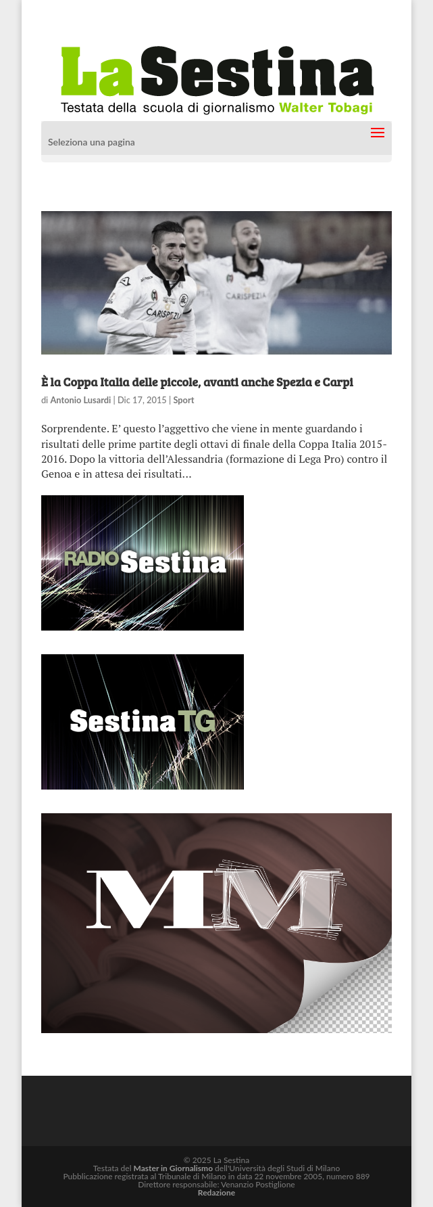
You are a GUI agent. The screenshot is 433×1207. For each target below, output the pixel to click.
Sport (183, 399)
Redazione (216, 1192)
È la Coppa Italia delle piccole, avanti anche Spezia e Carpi (197, 381)
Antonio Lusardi (80, 399)
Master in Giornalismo (173, 1168)
